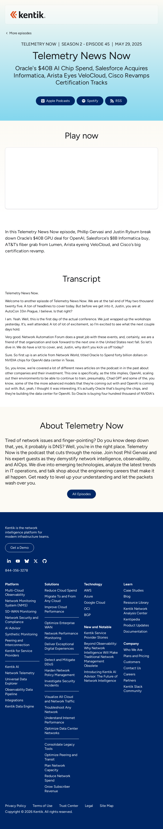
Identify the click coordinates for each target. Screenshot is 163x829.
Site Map (106, 806)
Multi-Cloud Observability (15, 592)
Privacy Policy (15, 806)
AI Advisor (12, 628)
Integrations (14, 700)
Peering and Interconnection (17, 642)
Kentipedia (132, 619)
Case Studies (133, 590)
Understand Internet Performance (60, 720)
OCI (87, 609)
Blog (127, 596)
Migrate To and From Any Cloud (60, 598)
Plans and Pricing (136, 656)
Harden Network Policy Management (60, 672)
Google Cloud (94, 602)
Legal (89, 806)
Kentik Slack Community (133, 689)
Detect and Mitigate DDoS (60, 662)
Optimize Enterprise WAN (60, 625)
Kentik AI (12, 667)
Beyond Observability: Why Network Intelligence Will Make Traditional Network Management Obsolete (101, 655)
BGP (87, 615)
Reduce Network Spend (57, 778)
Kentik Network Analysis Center (135, 611)
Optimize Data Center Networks (61, 730)
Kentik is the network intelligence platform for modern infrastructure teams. (27, 532)
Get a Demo (19, 548)
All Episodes (81, 494)
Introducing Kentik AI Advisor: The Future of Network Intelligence (101, 676)
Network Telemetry (19, 673)
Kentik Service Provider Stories (96, 635)
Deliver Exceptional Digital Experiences (59, 646)
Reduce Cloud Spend (61, 590)
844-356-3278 (16, 570)
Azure (88, 596)
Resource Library (136, 602)
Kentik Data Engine (19, 706)
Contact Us (132, 668)
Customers (132, 662)
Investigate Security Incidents (60, 683)
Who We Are (133, 650)
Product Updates (136, 625)
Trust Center (68, 806)
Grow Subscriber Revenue (57, 789)
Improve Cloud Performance (56, 609)
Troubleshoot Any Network (58, 709)
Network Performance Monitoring (61, 635)
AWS (87, 590)
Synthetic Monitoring (21, 634)
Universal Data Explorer (16, 681)
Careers (129, 674)
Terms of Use (42, 806)
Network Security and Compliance (21, 620)
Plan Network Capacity (55, 767)
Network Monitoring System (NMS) (20, 603)
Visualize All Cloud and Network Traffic (60, 699)
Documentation (135, 631)
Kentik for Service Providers (18, 653)
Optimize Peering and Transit (61, 757)
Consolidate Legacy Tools (59, 746)
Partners (130, 680)
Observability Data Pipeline (19, 691)
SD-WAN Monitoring (20, 611)
